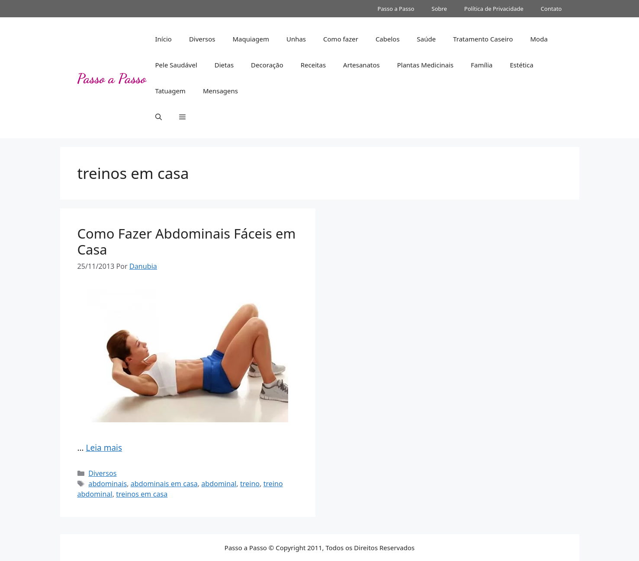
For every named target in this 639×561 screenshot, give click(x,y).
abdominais (107, 483)
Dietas (224, 65)
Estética (521, 65)
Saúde (426, 39)
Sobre (439, 9)
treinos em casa (141, 494)
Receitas (313, 65)
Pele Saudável (176, 65)
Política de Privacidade (493, 9)
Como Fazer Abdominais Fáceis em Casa (186, 241)
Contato (551, 9)
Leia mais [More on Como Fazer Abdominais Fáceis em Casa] (104, 447)
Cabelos (388, 39)
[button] (158, 117)
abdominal (218, 483)
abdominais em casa (164, 483)
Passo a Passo (396, 9)
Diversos (202, 39)
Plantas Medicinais (425, 65)
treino (250, 483)
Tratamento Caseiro (483, 39)
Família (481, 65)
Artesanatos (361, 65)
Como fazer (340, 39)
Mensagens (220, 90)
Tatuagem (170, 90)
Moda (538, 39)
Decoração (267, 65)
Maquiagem (250, 39)
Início (163, 39)
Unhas (296, 39)
